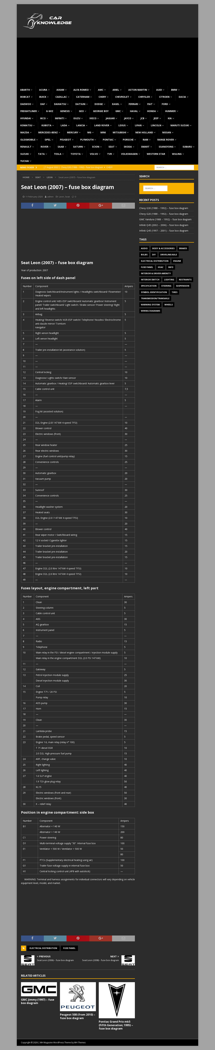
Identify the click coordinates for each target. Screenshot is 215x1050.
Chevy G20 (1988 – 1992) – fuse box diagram (163, 213)
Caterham (82, 96)
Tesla (57, 153)
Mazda (24, 132)
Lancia (80, 125)
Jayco (127, 118)
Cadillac (61, 96)
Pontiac (108, 139)
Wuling (177, 153)
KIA (170, 118)
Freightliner (28, 111)
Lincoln (156, 125)
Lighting (169, 279)
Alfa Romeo (81, 89)
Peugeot (65, 139)
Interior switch (150, 279)
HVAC (160, 267)
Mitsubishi (119, 132)
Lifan (138, 125)
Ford (165, 104)
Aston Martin (137, 89)
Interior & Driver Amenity (156, 273)
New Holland (144, 132)
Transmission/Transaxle (155, 298)
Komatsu (26, 125)
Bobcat (25, 96)
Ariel (116, 89)
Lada (64, 125)
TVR (109, 153)
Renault (25, 146)
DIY (154, 254)
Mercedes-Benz (48, 132)
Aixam (60, 89)
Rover (44, 146)
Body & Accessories (163, 248)
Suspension (182, 285)
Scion (95, 146)
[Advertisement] (107, 61)
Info (170, 267)
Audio (144, 248)
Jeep (156, 118)
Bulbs (144, 254)
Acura (43, 89)
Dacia (182, 96)
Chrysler (144, 96)
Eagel (115, 104)
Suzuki (24, 153)
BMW (174, 89)
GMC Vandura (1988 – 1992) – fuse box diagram (165, 219)
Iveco (93, 118)
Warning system (150, 304)
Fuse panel (69, 948)
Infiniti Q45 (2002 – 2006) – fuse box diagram (163, 225)
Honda (151, 111)
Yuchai (24, 161)
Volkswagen (129, 153)
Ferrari (133, 104)
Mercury (72, 132)
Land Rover (101, 125)
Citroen (164, 96)
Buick (42, 96)
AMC (100, 89)
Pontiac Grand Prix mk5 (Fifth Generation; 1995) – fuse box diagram (116, 1025)
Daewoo (25, 104)
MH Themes (79, 1042)
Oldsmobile (27, 139)
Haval (134, 111)
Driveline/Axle (168, 254)
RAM (145, 139)
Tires (174, 292)
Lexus (122, 125)
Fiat (150, 104)
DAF (42, 104)
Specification (149, 285)
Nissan (166, 132)
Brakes (183, 248)
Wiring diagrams (150, 310)
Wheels (168, 304)
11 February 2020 (34, 196)
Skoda (128, 146)
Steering (166, 285)
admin (50, 196)
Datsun (80, 104)
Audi (159, 89)
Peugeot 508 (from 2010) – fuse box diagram (77, 1016)
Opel (48, 139)
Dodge (99, 104)
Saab (61, 146)
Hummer (170, 111)
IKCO (43, 118)
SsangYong (166, 146)
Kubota (46, 125)
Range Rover (165, 139)
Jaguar (110, 118)
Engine (177, 261)
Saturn (78, 146)
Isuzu (76, 118)
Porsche (128, 139)
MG (89, 132)
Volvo (94, 153)
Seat (112, 146)
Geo (81, 111)
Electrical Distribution (43, 948)
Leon (61, 196)
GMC (118, 111)
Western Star (156, 153)
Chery (102, 96)
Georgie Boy (101, 111)
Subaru (187, 146)
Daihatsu (60, 104)
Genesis (65, 111)
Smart (145, 146)
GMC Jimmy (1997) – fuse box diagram (37, 1001)
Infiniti (59, 118)
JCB (142, 118)
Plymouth (87, 139)
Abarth (25, 89)
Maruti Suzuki (179, 125)
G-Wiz (49, 111)
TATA (41, 153)
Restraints (185, 279)
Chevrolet (122, 96)
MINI (103, 132)
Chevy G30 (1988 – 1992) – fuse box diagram (163, 208)
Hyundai (25, 118)
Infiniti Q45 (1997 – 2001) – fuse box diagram (163, 230)
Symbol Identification (154, 292)
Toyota (76, 153)
